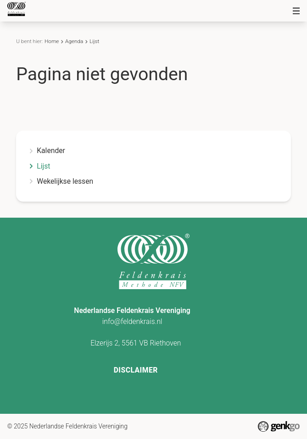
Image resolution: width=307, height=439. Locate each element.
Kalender (51, 151)
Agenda (74, 41)
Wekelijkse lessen (65, 181)
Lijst (94, 41)
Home (52, 41)
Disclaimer (136, 370)
